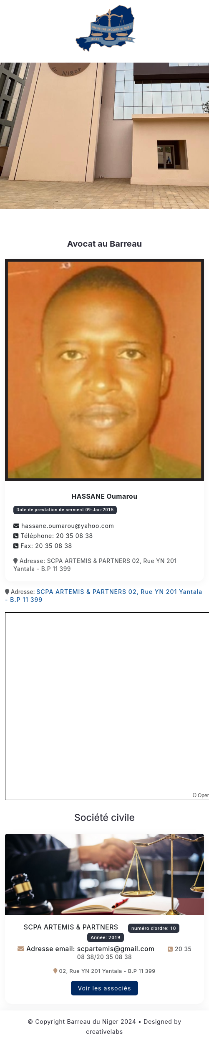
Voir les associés (104, 988)
